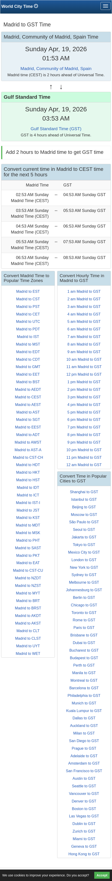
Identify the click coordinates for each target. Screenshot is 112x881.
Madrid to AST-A (28, 450)
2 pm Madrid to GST (83, 389)
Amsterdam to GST (84, 763)
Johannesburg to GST (84, 590)
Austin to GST (84, 778)
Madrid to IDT (28, 488)
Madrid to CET (28, 314)
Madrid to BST (28, 382)
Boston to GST (84, 809)
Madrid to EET (28, 374)
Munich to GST (84, 703)
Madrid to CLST (28, 638)
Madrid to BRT (28, 601)
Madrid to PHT (28, 540)
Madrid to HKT (28, 472)
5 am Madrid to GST (83, 322)
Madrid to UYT (28, 646)
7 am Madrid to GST (83, 337)
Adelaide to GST (84, 756)
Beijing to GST (84, 507)
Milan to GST (84, 733)
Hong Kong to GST (84, 854)
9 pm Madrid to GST (83, 442)
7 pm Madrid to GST (83, 427)
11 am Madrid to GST (84, 367)
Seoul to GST (84, 530)
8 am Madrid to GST (83, 344)
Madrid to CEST (28, 397)
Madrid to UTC (28, 322)
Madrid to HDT (28, 465)
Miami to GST (84, 839)
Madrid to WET (28, 654)
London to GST (84, 560)
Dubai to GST (84, 643)
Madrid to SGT (28, 420)
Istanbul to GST (84, 499)
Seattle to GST (84, 786)
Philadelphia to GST (84, 696)
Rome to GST (84, 620)
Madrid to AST (28, 412)
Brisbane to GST (83, 635)
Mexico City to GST (84, 552)
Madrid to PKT (28, 555)
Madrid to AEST (28, 405)
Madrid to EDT (28, 352)
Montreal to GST (84, 680)
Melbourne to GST (84, 582)
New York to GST (84, 567)
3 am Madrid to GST (83, 307)
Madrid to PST (28, 307)
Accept (102, 875)
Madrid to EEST (28, 427)
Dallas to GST (84, 718)
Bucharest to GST (84, 650)
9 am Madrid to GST (83, 352)
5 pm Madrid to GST (83, 412)
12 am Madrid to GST (84, 465)
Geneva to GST (84, 846)
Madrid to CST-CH (28, 457)
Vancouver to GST (84, 794)
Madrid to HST (28, 480)
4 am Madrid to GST (83, 314)
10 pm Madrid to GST (84, 450)
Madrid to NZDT (28, 578)
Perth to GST (84, 665)
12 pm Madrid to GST (84, 374)
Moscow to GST (84, 515)
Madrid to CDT (28, 359)
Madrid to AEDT (28, 389)
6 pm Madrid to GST (83, 420)
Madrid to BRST (28, 608)
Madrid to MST (28, 344)
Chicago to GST (84, 605)
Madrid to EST (28, 291)
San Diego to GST (84, 741)
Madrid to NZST (28, 586)
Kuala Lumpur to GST (84, 711)
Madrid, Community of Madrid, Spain (56, 68)
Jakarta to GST (84, 537)
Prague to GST (84, 748)
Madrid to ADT (28, 435)
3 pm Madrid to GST (83, 397)
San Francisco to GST (84, 771)
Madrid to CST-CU (28, 570)
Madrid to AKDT (28, 616)
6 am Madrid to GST (83, 329)
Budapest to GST (84, 658)
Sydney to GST (84, 575)
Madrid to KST (28, 518)
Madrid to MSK (28, 533)
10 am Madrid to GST (84, 359)
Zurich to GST (84, 831)
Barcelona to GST (84, 688)
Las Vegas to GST (84, 816)
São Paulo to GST (84, 522)
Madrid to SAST (28, 548)
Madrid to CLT (27, 631)
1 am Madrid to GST (83, 291)
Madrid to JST (28, 510)
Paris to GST (84, 628)
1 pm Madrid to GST (83, 382)
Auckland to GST (84, 726)
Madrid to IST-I (28, 503)
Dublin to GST (83, 824)
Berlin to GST (84, 598)
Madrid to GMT (28, 367)
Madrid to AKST (28, 623)
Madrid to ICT (28, 495)
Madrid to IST (28, 337)
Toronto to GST (84, 613)
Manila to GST (84, 673)
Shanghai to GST (84, 492)
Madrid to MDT (28, 525)
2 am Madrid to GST (83, 299)
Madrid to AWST (28, 442)
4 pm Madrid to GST (83, 405)
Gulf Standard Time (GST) (56, 128)
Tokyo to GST (84, 545)
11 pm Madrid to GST (84, 457)
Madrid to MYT (28, 593)
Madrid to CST (28, 299)
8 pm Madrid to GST (83, 435)
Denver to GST (84, 801)
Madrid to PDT (28, 329)
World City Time (20, 6)
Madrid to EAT (28, 563)
